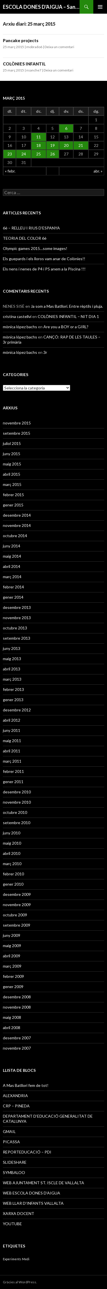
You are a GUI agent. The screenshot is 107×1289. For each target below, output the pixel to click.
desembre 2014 (17, 515)
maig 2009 (12, 945)
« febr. (10, 171)
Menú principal (100, 7)
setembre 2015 (16, 433)
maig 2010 (12, 843)
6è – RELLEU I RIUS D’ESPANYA (31, 227)
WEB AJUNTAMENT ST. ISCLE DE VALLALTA (43, 1182)
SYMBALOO (14, 1172)
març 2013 (12, 679)
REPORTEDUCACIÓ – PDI (27, 1152)
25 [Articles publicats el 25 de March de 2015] (38, 153)
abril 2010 (11, 853)
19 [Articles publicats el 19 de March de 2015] (52, 145)
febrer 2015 (13, 494)
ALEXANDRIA (15, 1095)
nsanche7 (33, 70)
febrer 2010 (13, 873)
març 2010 (12, 863)
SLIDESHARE (15, 1162)
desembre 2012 (17, 709)
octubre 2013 (15, 627)
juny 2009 (11, 935)
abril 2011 (11, 750)
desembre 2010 (17, 791)
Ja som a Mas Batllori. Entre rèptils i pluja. (67, 306)
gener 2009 (13, 986)
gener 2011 (13, 781)
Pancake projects (21, 40)
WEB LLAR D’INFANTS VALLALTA (33, 1203)
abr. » (98, 171)
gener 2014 (13, 597)
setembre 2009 (16, 925)
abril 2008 (11, 1027)
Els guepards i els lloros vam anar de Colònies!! (44, 258)
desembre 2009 (17, 894)
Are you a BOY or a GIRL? (65, 326)
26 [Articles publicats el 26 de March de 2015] (52, 153)
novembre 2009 (17, 904)
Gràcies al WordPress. (20, 1282)
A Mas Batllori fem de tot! (26, 1085)
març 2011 (12, 761)
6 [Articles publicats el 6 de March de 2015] (66, 128)
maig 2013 (12, 658)
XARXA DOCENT (18, 1213)
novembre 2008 (17, 1007)
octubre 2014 (15, 535)
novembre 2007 (17, 1048)
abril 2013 (11, 668)
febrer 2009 (13, 976)
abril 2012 (11, 720)
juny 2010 (11, 832)
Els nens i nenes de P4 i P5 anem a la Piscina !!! (44, 268)
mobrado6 (34, 47)
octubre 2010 (15, 812)
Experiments (12, 1259)
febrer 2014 (13, 586)
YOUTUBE (12, 1223)
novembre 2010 (17, 802)
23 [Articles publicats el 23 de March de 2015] (9, 153)
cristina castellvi (17, 316)
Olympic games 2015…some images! (35, 248)
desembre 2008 (17, 996)
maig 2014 (12, 556)
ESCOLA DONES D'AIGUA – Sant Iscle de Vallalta (41, 7)
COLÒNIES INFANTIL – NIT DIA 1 (68, 316)
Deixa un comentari (59, 47)
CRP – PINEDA (16, 1105)
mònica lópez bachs (20, 326)
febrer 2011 (13, 771)
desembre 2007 (17, 1037)
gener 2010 (13, 884)
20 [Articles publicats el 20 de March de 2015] (66, 145)
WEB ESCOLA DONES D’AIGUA (31, 1193)
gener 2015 (13, 504)
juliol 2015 (12, 443)
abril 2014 (11, 566)
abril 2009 (11, 955)
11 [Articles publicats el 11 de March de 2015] (38, 136)
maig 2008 (12, 1017)
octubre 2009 (15, 914)
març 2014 (12, 576)
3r (45, 352)
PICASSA (11, 1141)
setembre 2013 (16, 638)
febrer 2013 (13, 689)
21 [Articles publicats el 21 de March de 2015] (80, 145)
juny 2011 (11, 730)
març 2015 (12, 484)
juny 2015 (11, 453)
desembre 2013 (17, 607)
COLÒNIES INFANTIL (24, 63)
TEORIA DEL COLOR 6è (25, 238)
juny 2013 (11, 648)
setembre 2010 (16, 822)
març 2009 (12, 966)
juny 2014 (11, 545)
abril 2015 (11, 474)
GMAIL (9, 1131)
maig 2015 (12, 463)
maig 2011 (12, 740)
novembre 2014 (17, 525)
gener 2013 (13, 699)
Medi (25, 1259)
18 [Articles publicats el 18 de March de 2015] (38, 145)
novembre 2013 (17, 617)
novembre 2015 (17, 422)
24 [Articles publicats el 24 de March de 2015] (23, 153)
